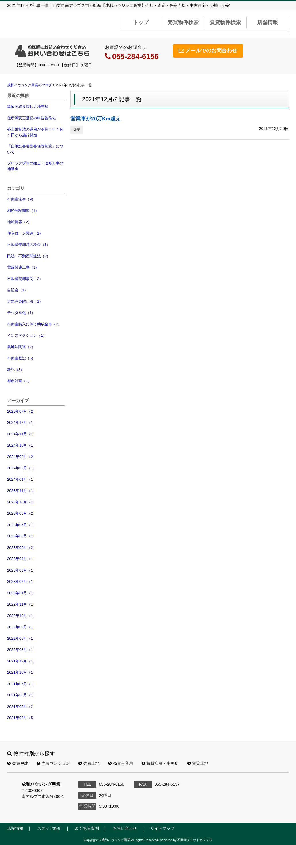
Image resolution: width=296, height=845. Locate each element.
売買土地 (88, 763)
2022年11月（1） (22, 604)
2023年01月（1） (22, 593)
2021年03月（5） (22, 718)
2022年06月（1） (22, 638)
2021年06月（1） (22, 695)
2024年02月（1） (22, 468)
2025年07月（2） (22, 411)
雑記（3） (15, 369)
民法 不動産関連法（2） (28, 256)
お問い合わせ (125, 828)
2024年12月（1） (22, 422)
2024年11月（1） (22, 434)
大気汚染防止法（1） (25, 301)
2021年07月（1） (22, 684)
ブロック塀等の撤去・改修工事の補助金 (35, 166)
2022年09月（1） (22, 627)
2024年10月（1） (22, 445)
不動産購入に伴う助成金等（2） (34, 324)
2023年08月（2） (22, 513)
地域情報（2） (19, 222)
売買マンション (53, 763)
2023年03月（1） (22, 570)
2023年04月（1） (22, 559)
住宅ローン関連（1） (25, 233)
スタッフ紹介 (49, 828)
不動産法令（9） (21, 199)
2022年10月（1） (22, 616)
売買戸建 (17, 763)
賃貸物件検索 (225, 22)
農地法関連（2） (21, 347)
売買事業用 (120, 763)
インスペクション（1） (27, 335)
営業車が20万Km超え (95, 119)
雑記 (76, 130)
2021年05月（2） (22, 706)
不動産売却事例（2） (25, 279)
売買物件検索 (183, 22)
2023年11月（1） (22, 490)
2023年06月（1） (22, 536)
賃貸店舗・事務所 (160, 763)
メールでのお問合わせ (208, 50)
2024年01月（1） (22, 479)
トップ (141, 22)
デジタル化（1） (21, 313)
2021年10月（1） (22, 672)
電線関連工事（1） (23, 267)
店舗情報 (267, 22)
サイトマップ (162, 828)
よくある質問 (87, 828)
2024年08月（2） (22, 457)
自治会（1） (17, 290)
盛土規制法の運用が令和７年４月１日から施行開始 (35, 132)
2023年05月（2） (22, 547)
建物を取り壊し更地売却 (27, 106)
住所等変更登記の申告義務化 (31, 118)
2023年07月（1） (22, 525)
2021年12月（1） (22, 661)
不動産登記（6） (21, 358)
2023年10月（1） (22, 502)
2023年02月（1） (22, 581)
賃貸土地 (197, 763)
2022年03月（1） (22, 649)
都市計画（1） (19, 381)
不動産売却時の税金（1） (28, 244)
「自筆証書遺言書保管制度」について (35, 149)
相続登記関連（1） (23, 210)
